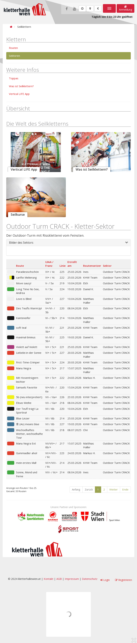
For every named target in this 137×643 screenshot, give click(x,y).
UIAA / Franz (49, 263)
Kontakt (48, 579)
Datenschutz (89, 579)
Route (20, 265)
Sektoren (14, 55)
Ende (125, 489)
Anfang (76, 489)
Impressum (72, 579)
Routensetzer (92, 265)
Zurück (89, 489)
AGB (59, 579)
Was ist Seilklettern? (21, 86)
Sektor (107, 265)
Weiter (113, 489)
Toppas (13, 78)
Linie (63, 265)
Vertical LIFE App (19, 94)
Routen (13, 48)
